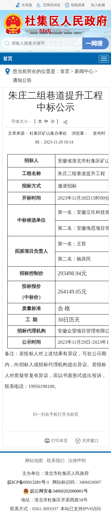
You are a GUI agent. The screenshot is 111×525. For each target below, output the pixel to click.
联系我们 (56, 460)
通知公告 (22, 80)
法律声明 (77, 460)
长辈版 (27, 5)
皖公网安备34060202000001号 (55, 491)
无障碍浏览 (51, 5)
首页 (7, 58)
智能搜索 (78, 5)
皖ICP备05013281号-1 (28, 482)
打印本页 (59, 440)
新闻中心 (84, 71)
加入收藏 (98, 5)
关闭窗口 (90, 440)
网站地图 (34, 460)
